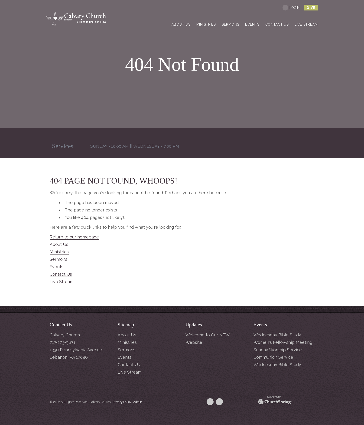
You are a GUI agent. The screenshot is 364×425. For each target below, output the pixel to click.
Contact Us (61, 274)
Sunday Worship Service (278, 349)
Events (56, 266)
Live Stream (62, 281)
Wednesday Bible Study (277, 334)
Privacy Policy (122, 402)
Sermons (58, 259)
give (310, 8)
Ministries (59, 251)
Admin (137, 402)
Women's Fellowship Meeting (283, 342)
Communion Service (273, 357)
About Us (59, 244)
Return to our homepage (74, 236)
